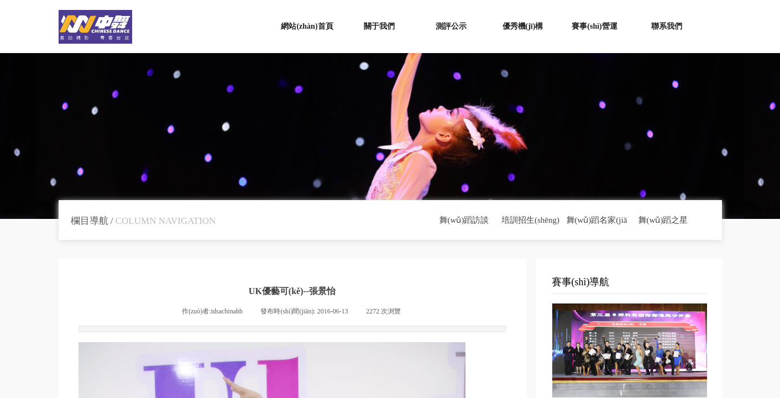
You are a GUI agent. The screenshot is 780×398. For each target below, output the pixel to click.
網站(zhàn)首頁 (307, 26)
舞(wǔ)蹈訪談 (464, 220)
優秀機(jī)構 (522, 26)
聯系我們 (666, 26)
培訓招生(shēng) (530, 220)
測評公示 (451, 26)
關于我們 (379, 26)
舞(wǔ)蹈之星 (663, 220)
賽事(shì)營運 (594, 26)
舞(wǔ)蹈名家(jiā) (597, 220)
